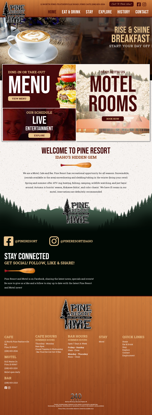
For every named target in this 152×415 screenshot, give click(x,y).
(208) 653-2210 (11, 368)
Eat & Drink (127, 344)
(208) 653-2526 (11, 351)
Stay (124, 347)
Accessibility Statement (73, 408)
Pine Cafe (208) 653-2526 (92, 4)
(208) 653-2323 (11, 383)
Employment (128, 355)
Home (125, 341)
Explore (126, 350)
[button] (121, 4)
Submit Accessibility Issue (87, 408)
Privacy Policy (62, 408)
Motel (101, 341)
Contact (126, 352)
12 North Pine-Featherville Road (59, 4)
